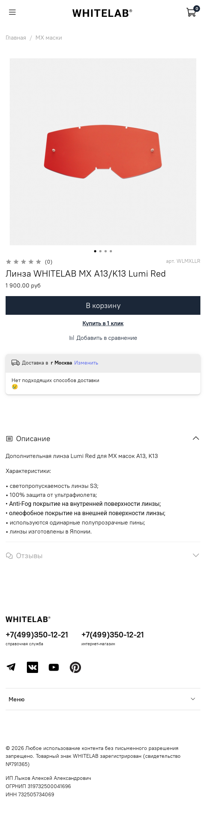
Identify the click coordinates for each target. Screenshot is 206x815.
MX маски (48, 37)
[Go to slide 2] (100, 251)
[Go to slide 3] (105, 251)
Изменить (86, 362)
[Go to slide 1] (95, 251)
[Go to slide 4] (111, 251)
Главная (16, 37)
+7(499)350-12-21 (37, 635)
